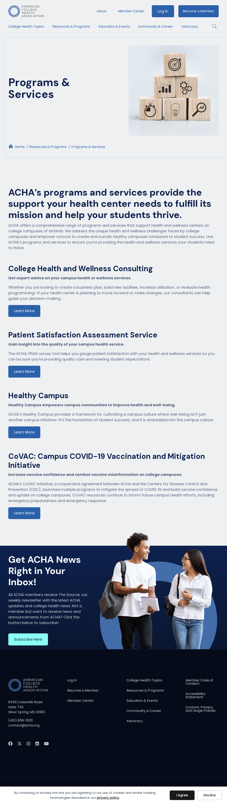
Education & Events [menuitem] (114, 26)
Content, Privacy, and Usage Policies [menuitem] (200, 709)
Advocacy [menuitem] (190, 26)
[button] (212, 26)
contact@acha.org (23, 725)
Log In (163, 11)
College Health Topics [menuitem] (26, 26)
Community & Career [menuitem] (155, 26)
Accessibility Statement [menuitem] (195, 696)
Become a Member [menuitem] (198, 11)
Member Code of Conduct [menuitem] (199, 682)
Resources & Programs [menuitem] (71, 26)
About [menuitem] (102, 11)
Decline (210, 795)
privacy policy (108, 797)
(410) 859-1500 (20, 720)
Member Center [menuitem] (131, 11)
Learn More (24, 311)
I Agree (182, 795)
